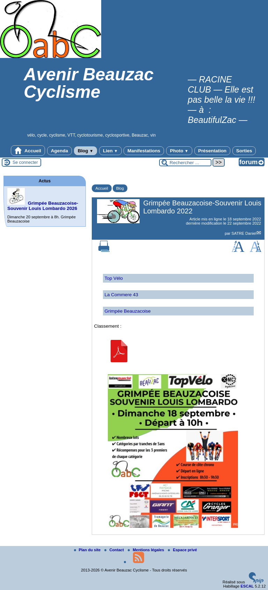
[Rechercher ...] (185, 162)
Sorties (244, 150)
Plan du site (88, 550)
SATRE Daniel (243, 233)
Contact (114, 550)
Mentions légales (146, 550)
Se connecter (25, 162)
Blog (86, 150)
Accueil (28, 150)
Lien (110, 150)
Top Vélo (114, 278)
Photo (179, 150)
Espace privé (182, 550)
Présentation (212, 150)
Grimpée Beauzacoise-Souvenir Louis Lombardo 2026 (42, 206)
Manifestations (143, 150)
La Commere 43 (121, 294)
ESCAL (247, 586)
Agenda (59, 150)
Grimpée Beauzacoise (128, 311)
